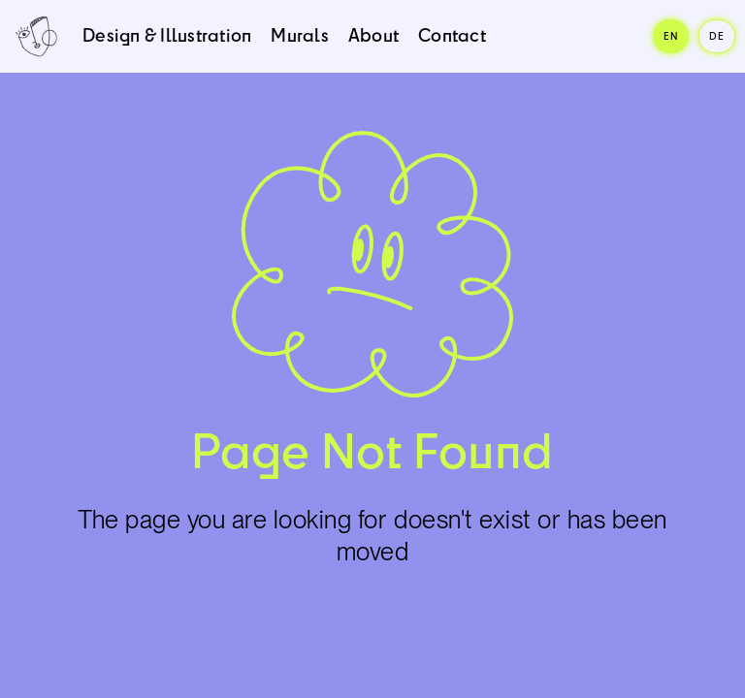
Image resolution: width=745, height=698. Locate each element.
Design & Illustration (166, 35)
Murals (300, 35)
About (373, 35)
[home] (36, 36)
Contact (452, 35)
